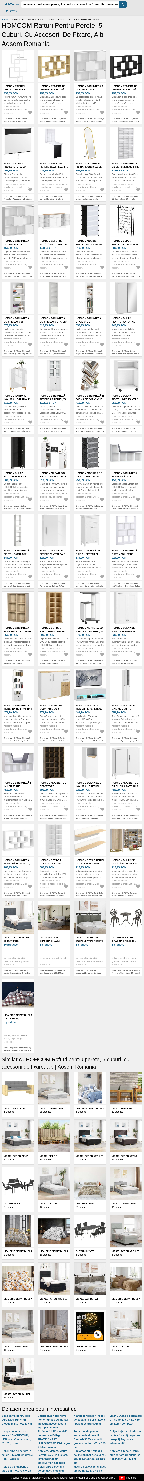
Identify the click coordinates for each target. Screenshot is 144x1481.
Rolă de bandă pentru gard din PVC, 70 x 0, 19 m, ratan (16, 1470)
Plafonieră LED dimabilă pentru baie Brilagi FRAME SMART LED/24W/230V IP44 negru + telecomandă (54, 1439)
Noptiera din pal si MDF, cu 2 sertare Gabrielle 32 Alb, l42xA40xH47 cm (125, 1455)
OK (121, 1478)
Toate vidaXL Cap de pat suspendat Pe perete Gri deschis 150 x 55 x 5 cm (90, 973)
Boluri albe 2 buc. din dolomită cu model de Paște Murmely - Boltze (52, 1470)
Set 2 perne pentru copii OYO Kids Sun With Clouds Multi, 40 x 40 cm (17, 1419)
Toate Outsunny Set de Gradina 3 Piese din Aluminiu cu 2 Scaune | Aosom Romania (126, 973)
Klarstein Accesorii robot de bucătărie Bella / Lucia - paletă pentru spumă (89, 1419)
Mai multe (131, 1477)
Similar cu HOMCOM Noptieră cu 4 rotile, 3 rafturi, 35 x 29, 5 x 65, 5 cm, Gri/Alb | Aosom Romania (90, 663)
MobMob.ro (12, 4)
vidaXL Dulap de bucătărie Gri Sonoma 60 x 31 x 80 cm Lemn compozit (126, 1419)
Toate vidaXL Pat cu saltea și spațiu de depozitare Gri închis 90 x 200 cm (17, 973)
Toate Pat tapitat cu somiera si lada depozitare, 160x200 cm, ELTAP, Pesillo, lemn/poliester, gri (54, 973)
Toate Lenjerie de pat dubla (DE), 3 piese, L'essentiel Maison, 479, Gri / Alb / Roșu (17, 1050)
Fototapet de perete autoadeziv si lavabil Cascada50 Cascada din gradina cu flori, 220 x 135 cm (90, 1439)
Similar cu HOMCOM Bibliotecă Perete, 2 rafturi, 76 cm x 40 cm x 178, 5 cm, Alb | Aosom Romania (54, 431)
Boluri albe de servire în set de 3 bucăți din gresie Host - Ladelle (17, 1455)
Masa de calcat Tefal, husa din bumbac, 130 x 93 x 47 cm (90, 1470)
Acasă (5, 19)
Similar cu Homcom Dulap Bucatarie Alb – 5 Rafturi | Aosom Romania (18, 508)
